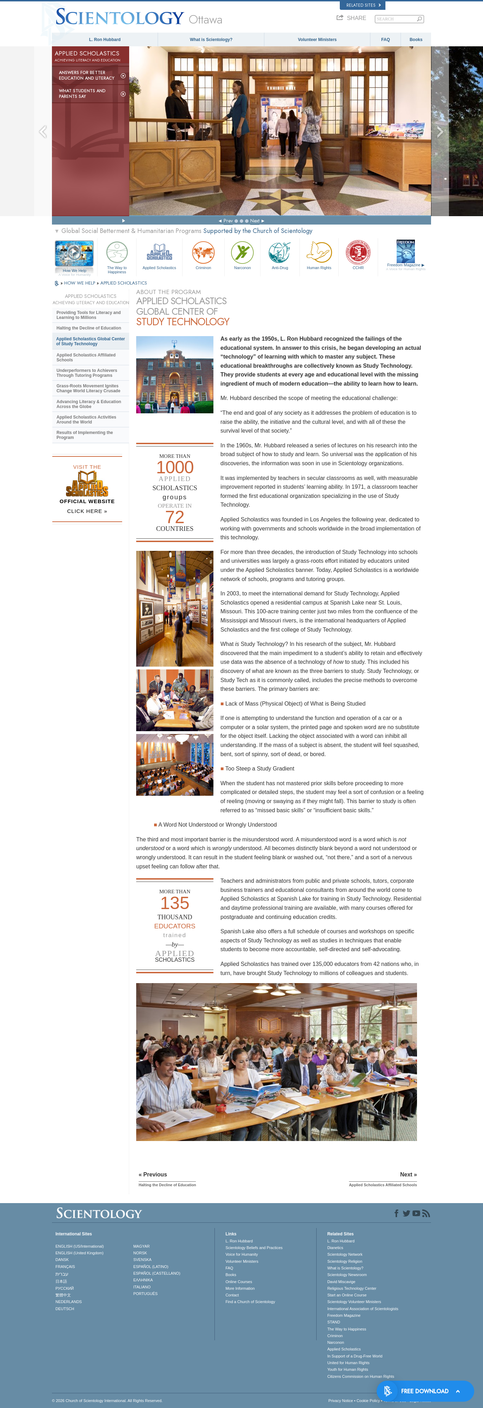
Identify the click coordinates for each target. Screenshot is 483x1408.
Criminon (203, 254)
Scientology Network (344, 1254)
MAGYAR (141, 1246)
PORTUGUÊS (145, 1294)
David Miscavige (341, 1282)
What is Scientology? (211, 39)
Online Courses (238, 1282)
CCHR (358, 254)
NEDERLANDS (68, 1302)
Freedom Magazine (406, 267)
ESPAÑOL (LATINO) (150, 1266)
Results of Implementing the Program (85, 435)
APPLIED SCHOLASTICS (123, 283)
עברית (61, 1274)
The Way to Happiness (116, 256)
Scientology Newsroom (347, 1275)
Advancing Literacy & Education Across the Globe (89, 404)
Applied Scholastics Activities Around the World (86, 420)
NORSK (140, 1253)
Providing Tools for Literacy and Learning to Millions (89, 315)
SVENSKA (142, 1259)
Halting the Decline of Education (89, 328)
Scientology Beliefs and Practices (254, 1248)
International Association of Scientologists (362, 1309)
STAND (333, 1322)
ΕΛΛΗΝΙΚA (143, 1280)
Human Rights (319, 254)
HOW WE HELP (80, 283)
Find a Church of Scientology (250, 1302)
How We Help (74, 270)
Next (254, 220)
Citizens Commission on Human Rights (360, 1376)
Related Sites (363, 5)
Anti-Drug (279, 254)
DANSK (62, 1259)
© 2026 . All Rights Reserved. (107, 1401)
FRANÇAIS (65, 1266)
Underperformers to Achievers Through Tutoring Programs (87, 373)
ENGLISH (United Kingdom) (79, 1253)
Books (416, 39)
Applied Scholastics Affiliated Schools (86, 357)
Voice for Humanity (241, 1254)
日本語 (61, 1281)
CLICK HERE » (87, 511)
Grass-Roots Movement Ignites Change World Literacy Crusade (88, 388)
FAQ (385, 39)
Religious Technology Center (351, 1288)
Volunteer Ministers (317, 39)
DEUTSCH (64, 1309)
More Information (239, 1288)
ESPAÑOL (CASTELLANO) (156, 1273)
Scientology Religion (344, 1261)
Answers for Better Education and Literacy (86, 75)
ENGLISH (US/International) (79, 1246)
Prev (228, 220)
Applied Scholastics (159, 254)
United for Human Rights (348, 1363)
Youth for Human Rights (347, 1369)
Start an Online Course (346, 1295)
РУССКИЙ (64, 1288)
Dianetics (335, 1248)
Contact (232, 1295)
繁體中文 (63, 1295)
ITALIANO (142, 1287)
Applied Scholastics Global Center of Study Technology (90, 341)
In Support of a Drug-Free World (354, 1356)
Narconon (242, 254)
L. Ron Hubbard (105, 39)
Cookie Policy (368, 1401)
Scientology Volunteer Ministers (354, 1302)
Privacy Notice (340, 1401)
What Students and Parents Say (82, 94)
